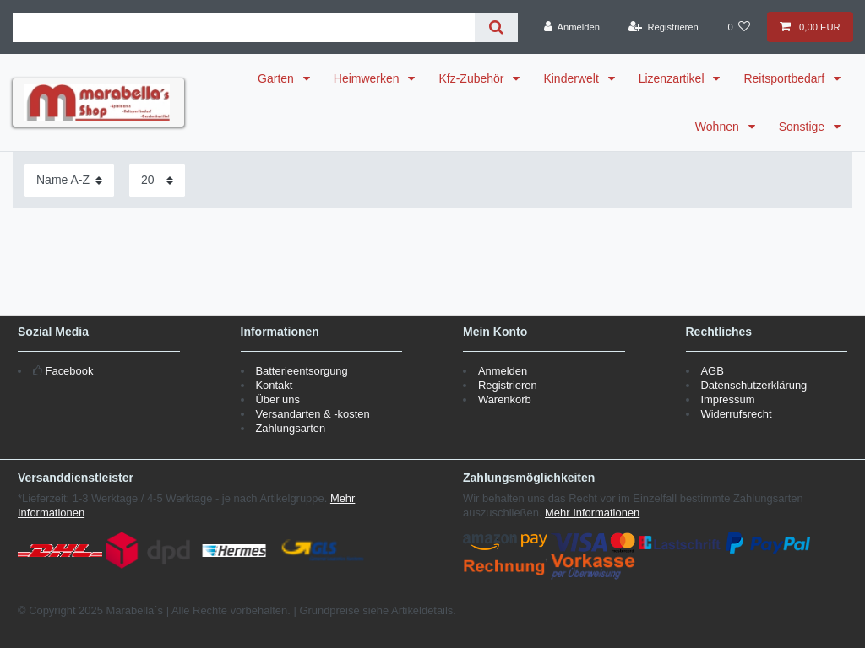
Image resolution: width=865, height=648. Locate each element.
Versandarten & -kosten (312, 414)
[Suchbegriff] (244, 27)
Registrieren (507, 385)
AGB (711, 370)
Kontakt (273, 385)
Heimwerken (368, 78)
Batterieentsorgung (301, 370)
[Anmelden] (571, 27)
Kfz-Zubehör (472, 78)
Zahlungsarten (290, 428)
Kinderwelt (572, 78)
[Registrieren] (663, 27)
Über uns (277, 399)
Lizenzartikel (673, 78)
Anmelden (502, 370)
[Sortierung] (69, 180)
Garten (277, 78)
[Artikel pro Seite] (157, 180)
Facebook (70, 370)
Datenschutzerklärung (753, 385)
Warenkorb (504, 399)
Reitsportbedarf (785, 78)
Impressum (727, 399)
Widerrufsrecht (735, 414)
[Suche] (496, 27)
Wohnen (719, 126)
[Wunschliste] (739, 27)
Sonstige (803, 126)
